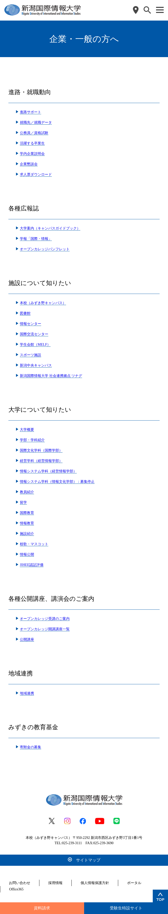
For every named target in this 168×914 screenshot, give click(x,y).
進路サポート (30, 112)
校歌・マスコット (34, 544)
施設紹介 (27, 534)
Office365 (16, 889)
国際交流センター (34, 334)
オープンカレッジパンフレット (45, 249)
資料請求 (42, 908)
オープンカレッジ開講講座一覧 (45, 629)
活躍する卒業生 (32, 143)
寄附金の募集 (30, 747)
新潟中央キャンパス (36, 365)
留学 (23, 502)
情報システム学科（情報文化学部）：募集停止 (57, 482)
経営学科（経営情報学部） (41, 461)
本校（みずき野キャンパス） (43, 303)
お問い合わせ (19, 883)
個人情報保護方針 (95, 883)
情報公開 (27, 554)
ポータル (134, 883)
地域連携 (27, 693)
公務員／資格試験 (34, 133)
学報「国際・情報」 (36, 239)
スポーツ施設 (30, 355)
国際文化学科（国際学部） (41, 450)
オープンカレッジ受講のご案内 (45, 619)
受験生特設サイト (126, 908)
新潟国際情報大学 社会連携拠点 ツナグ (51, 376)
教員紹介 (27, 492)
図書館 (25, 313)
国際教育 (27, 513)
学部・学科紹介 (32, 440)
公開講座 (27, 639)
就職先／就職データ (36, 122)
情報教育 (27, 523)
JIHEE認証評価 (31, 565)
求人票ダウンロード (36, 174)
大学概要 (27, 429)
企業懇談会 (29, 164)
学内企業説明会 (32, 154)
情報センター (30, 324)
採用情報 (55, 883)
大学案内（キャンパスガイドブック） (50, 228)
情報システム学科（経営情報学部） (48, 471)
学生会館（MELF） (35, 344)
